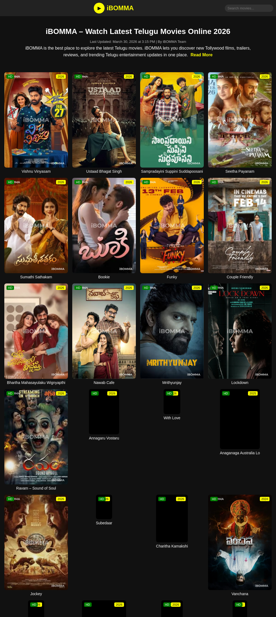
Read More (202, 55)
